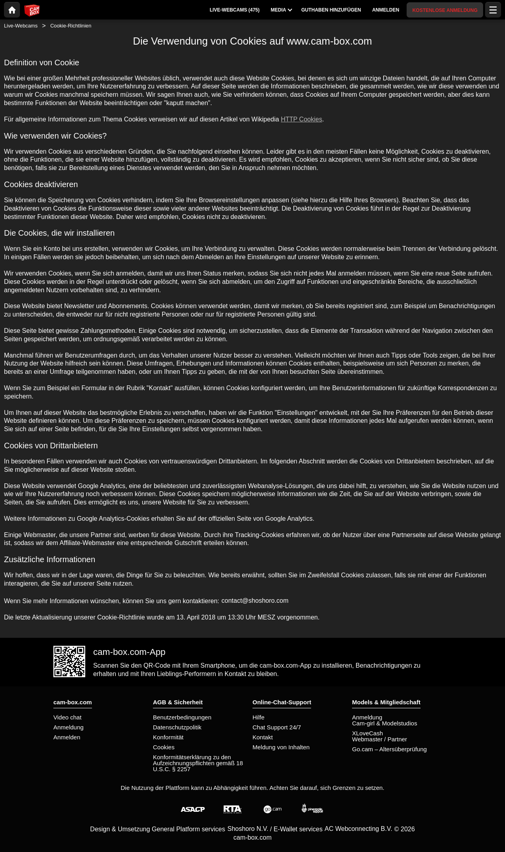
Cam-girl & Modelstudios (384, 723)
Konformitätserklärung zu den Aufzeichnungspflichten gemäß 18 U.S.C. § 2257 (198, 763)
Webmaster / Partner (379, 739)
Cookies (163, 747)
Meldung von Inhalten (280, 747)
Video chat (67, 717)
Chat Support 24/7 (276, 727)
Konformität (168, 737)
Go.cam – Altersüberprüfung (389, 749)
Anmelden (66, 737)
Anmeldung (68, 727)
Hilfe (258, 717)
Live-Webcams (20, 26)
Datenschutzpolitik (177, 727)
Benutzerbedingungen (182, 717)
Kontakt (262, 737)
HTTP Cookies (301, 119)
